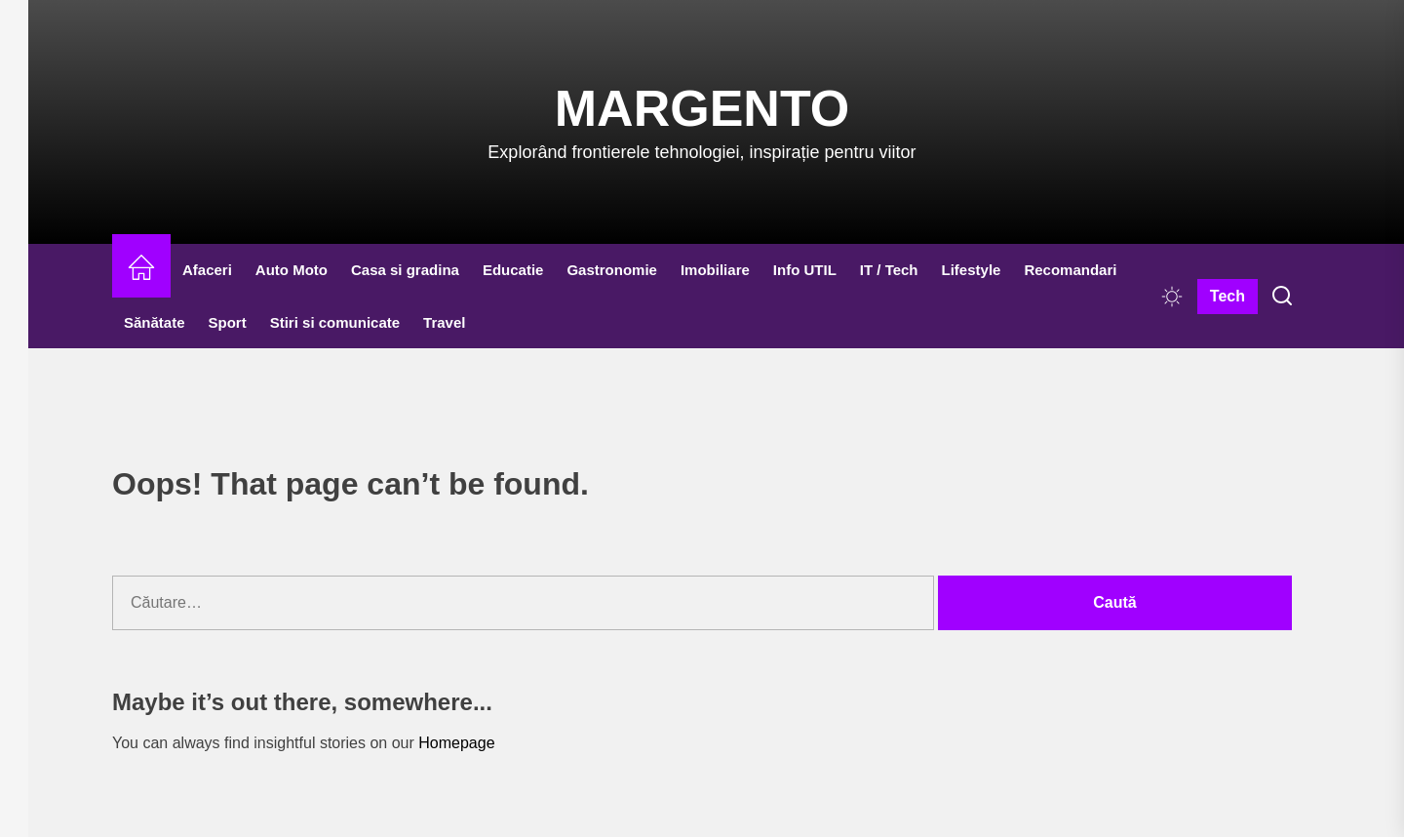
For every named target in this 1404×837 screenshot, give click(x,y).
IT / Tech (889, 269)
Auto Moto (291, 269)
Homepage (456, 743)
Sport (228, 322)
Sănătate (154, 322)
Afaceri (207, 269)
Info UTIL (805, 269)
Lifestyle (971, 269)
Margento (702, 108)
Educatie (513, 269)
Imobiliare (715, 269)
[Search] (1282, 296)
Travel (444, 322)
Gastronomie (611, 269)
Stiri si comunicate (335, 322)
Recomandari (1070, 269)
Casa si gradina (405, 269)
